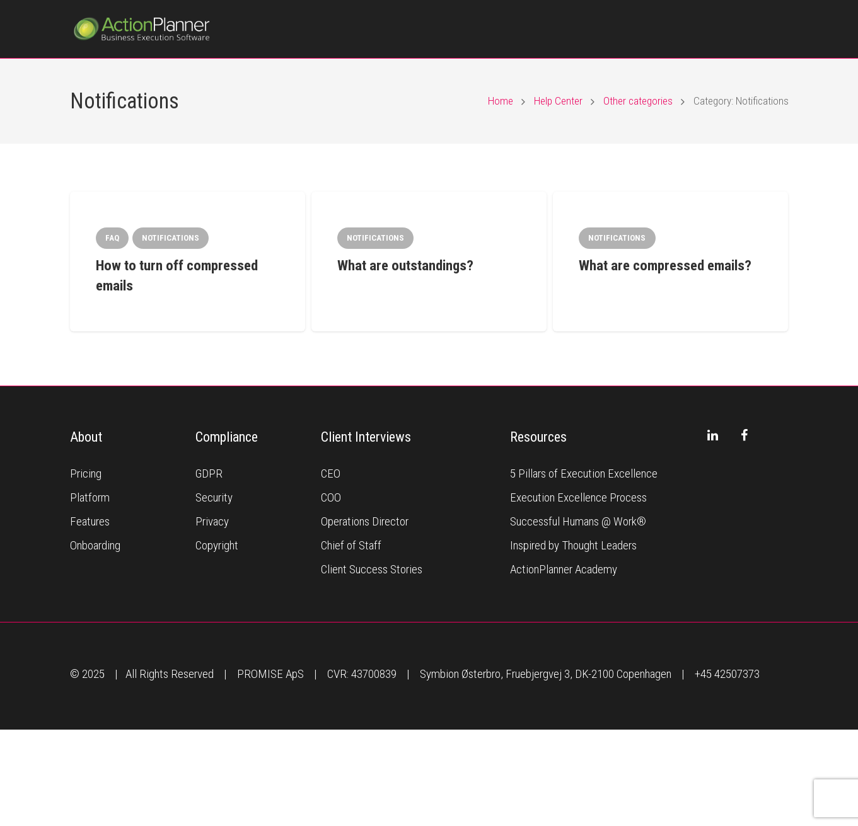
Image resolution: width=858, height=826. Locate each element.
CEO (330, 473)
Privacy (212, 521)
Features (90, 521)
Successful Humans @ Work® (578, 521)
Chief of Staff (351, 545)
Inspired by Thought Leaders (573, 545)
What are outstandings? (405, 265)
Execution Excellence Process (578, 497)
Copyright (216, 545)
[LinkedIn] (713, 435)
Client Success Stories (371, 569)
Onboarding (95, 545)
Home (500, 101)
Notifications (170, 238)
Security (214, 497)
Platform (90, 497)
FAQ (112, 238)
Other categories (638, 101)
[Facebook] (744, 435)
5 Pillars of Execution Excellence (584, 473)
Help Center (558, 101)
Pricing (85, 473)
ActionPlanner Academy (563, 569)
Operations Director (365, 521)
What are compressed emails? (665, 265)
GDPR (209, 473)
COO (331, 497)
